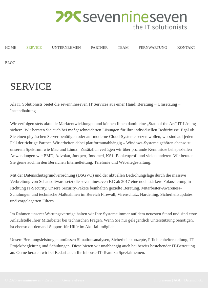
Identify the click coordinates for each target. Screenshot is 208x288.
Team (123, 47)
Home (10, 47)
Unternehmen (66, 47)
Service (34, 47)
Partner (99, 47)
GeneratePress (73, 280)
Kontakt (186, 47)
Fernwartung (153, 47)
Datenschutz (193, 280)
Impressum (162, 280)
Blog (10, 63)
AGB (178, 280)
